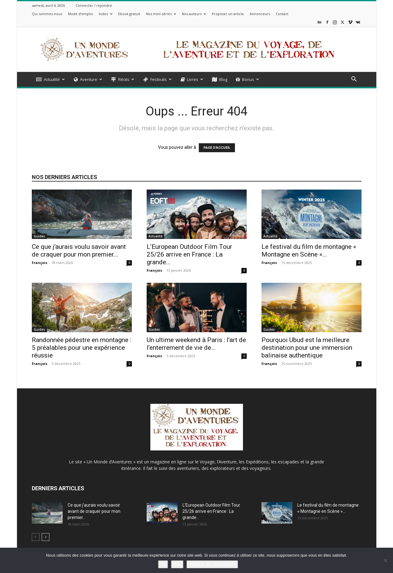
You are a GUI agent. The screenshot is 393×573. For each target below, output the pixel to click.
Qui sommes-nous (47, 13)
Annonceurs (260, 13)
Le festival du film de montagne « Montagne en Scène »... (308, 250)
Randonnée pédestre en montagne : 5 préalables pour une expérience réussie (81, 347)
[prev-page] (36, 537)
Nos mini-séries (161, 13)
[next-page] (45, 537)
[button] (354, 80)
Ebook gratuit (129, 13)
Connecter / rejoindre (94, 5)
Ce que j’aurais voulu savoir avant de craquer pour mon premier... (79, 250)
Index (105, 13)
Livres (192, 79)
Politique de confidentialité (212, 564)
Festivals (157, 79)
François (39, 262)
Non (177, 564)
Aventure (88, 79)
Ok (163, 564)
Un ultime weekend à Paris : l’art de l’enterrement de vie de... (196, 343)
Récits (122, 79)
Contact (282, 13)
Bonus (247, 79)
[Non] (385, 560)
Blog (219, 79)
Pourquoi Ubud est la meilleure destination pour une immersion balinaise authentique (306, 347)
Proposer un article (228, 13)
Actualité (50, 79)
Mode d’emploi (80, 13)
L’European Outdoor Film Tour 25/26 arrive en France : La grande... (189, 254)
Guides (39, 236)
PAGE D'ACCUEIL (216, 148)
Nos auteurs (194, 13)
